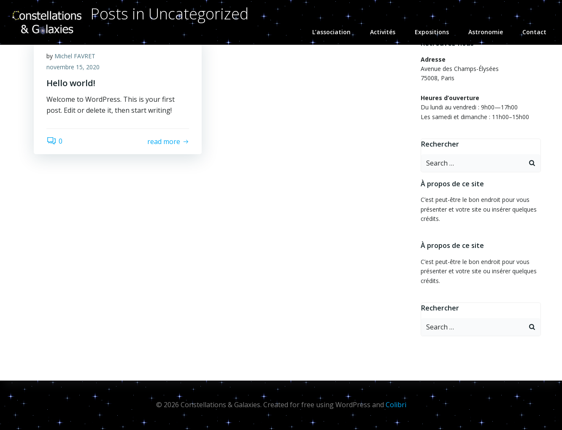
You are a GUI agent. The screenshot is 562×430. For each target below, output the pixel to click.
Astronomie (489, 32)
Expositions (436, 32)
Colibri (396, 404)
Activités (386, 32)
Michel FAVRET (74, 56)
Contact (534, 32)
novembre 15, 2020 (73, 67)
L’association (335, 32)
